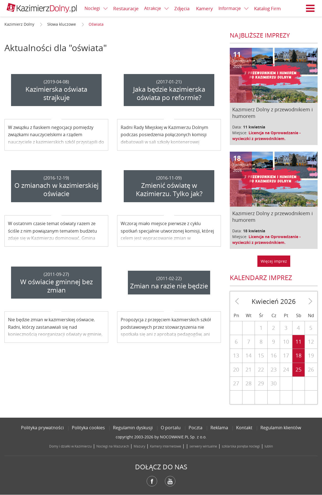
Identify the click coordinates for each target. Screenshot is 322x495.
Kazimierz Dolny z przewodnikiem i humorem (272, 112)
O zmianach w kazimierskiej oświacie (56, 189)
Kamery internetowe (165, 446)
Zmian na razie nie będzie (169, 285)
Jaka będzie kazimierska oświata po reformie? (169, 93)
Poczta (195, 428)
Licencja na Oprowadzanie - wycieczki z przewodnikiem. (266, 135)
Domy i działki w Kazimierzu (70, 446)
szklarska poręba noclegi (241, 446)
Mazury (139, 446)
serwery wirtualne (203, 446)
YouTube (170, 481)
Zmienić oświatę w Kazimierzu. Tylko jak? (169, 189)
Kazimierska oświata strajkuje (56, 93)
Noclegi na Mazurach (112, 446)
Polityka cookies (88, 428)
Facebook (152, 481)
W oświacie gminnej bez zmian (56, 285)
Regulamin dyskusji (133, 428)
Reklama (219, 428)
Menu (310, 8)
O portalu (171, 428)
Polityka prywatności (42, 428)
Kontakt (244, 428)
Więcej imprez (274, 261)
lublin (269, 446)
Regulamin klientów (280, 428)
